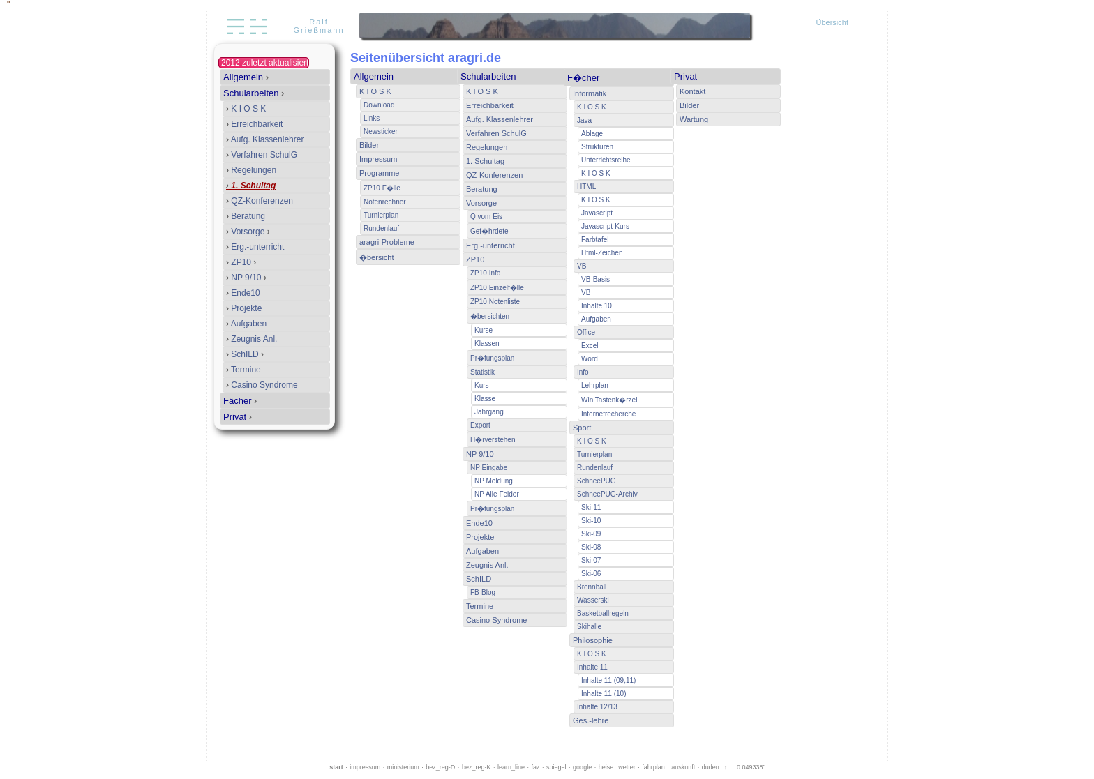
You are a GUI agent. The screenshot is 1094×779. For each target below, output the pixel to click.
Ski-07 (591, 560)
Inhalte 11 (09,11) (608, 680)
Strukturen (597, 147)
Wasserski (593, 600)
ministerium (403, 767)
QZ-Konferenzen (259, 201)
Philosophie (593, 640)
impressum (365, 767)
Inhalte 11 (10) (604, 693)
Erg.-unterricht (255, 247)
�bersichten (489, 316)
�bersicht (376, 257)
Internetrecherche (608, 414)
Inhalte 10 (596, 306)
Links (372, 118)
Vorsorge (248, 231)
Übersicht (832, 22)
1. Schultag (251, 185)
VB (581, 266)
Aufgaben (246, 323)
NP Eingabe (488, 467)
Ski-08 (591, 547)
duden (710, 767)
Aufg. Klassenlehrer (265, 139)
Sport (582, 427)
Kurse (483, 330)
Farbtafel (594, 239)
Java (584, 120)
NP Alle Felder (496, 494)
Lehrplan (594, 385)
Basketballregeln (603, 613)
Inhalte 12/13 (597, 707)
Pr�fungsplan (492, 358)
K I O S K (246, 109)
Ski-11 (591, 507)
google (582, 767)
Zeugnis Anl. (251, 339)
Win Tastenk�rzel (609, 400)
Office (586, 332)
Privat (237, 416)
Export (480, 425)
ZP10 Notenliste (495, 301)
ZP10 (241, 262)
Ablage (592, 133)
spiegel (556, 767)
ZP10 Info (485, 273)
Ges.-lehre (590, 720)
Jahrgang (489, 412)
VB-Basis (595, 279)
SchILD (245, 354)
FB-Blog (482, 592)
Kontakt (692, 91)
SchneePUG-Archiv (607, 494)
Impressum (378, 159)
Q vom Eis (486, 216)
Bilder (369, 145)
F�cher (583, 78)
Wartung (694, 119)
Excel (589, 345)
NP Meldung (493, 481)
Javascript (597, 213)
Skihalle (589, 626)
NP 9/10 (246, 277)
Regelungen (251, 170)
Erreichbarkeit (254, 124)
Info (583, 372)
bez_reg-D (440, 767)
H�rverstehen (492, 440)
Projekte (244, 308)
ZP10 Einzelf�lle (497, 288)
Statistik (482, 372)
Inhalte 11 (592, 667)
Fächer (240, 400)
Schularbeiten (253, 93)
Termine (243, 370)
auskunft (683, 767)
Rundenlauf (381, 228)
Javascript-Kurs (605, 226)
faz (536, 767)
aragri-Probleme (386, 242)
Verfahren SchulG (261, 155)
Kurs (481, 385)
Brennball (591, 587)
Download (379, 105)
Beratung (245, 216)
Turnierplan (381, 215)
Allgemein (246, 77)
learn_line (511, 767)
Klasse (484, 398)
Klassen (487, 343)
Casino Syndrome (262, 385)
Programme (379, 173)
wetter (627, 767)
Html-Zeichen (601, 253)
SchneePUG (596, 481)
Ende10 (243, 293)
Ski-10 (591, 520)
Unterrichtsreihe (606, 160)
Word (589, 359)
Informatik (589, 93)
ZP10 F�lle (382, 188)
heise (606, 767)
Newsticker (381, 131)
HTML (586, 186)
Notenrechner (385, 202)
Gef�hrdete (489, 231)
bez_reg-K (476, 767)
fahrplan (653, 767)
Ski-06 (591, 573)
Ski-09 (591, 534)
